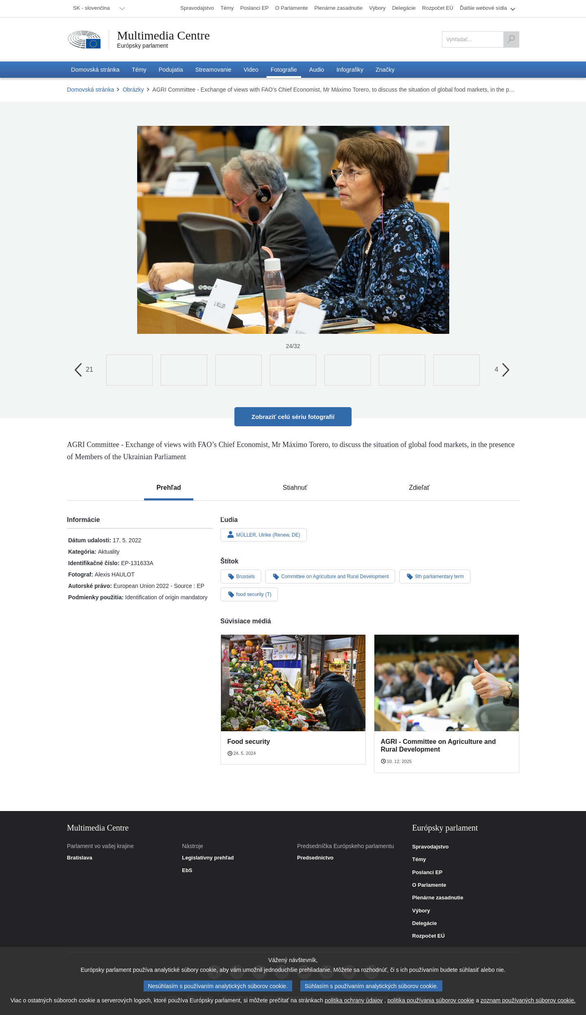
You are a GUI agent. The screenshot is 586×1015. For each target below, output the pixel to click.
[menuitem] (97, 8)
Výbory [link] (421, 911)
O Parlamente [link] (429, 885)
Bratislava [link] (79, 858)
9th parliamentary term (435, 576)
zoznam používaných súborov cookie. (528, 1000)
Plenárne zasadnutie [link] (438, 898)
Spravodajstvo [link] (430, 847)
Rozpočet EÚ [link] (428, 936)
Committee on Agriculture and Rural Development (330, 576)
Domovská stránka (90, 89)
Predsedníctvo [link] (315, 858)
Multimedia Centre (163, 35)
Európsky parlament (142, 45)
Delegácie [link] (424, 923)
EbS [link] (187, 870)
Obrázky (133, 89)
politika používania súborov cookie (430, 1000)
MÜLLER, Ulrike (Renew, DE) (263, 534)
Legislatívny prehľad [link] (208, 858)
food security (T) (249, 594)
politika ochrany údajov (354, 1000)
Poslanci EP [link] (427, 872)
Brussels (241, 576)
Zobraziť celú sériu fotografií (293, 416)
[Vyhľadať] (511, 39)
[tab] (168, 487)
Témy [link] (419, 859)
